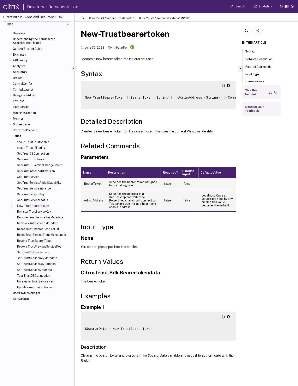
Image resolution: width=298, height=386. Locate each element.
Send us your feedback (254, 108)
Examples (19, 54)
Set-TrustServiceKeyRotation (36, 264)
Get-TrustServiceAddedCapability (39, 182)
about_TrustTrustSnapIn (33, 142)
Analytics (19, 66)
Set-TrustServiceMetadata (34, 270)
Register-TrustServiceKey (34, 211)
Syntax (252, 51)
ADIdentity (20, 60)
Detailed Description (261, 59)
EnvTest (18, 101)
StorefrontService (25, 130)
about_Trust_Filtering (31, 147)
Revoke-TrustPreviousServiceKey (39, 246)
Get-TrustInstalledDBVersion (36, 171)
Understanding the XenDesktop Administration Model (34, 40)
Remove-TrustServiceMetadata (37, 223)
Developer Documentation (52, 6)
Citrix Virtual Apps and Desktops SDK (111, 18)
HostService (21, 106)
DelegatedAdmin (24, 95)
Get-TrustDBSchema (30, 159)
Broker (17, 78)
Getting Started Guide (27, 48)
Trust (17, 136)
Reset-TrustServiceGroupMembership (42, 234)
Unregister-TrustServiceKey (35, 281)
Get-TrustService (28, 177)
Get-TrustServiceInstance (34, 188)
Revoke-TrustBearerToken (34, 240)
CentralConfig (22, 83)
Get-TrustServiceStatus (32, 200)
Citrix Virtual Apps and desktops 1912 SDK (164, 18)
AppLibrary (20, 72)
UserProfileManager (26, 293)
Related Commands (260, 66)
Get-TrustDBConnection (33, 153)
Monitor (18, 118)
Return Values (257, 82)
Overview (19, 33)
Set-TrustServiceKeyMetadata (37, 258)
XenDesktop (21, 298)
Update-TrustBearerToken (34, 287)
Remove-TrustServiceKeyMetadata (40, 217)
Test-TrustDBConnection (33, 275)
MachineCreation (24, 112)
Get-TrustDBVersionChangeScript (39, 165)
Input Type (254, 74)
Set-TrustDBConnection (33, 252)
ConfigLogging (23, 89)
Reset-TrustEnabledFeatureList (38, 229)
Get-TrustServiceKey (30, 194)
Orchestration (22, 124)
